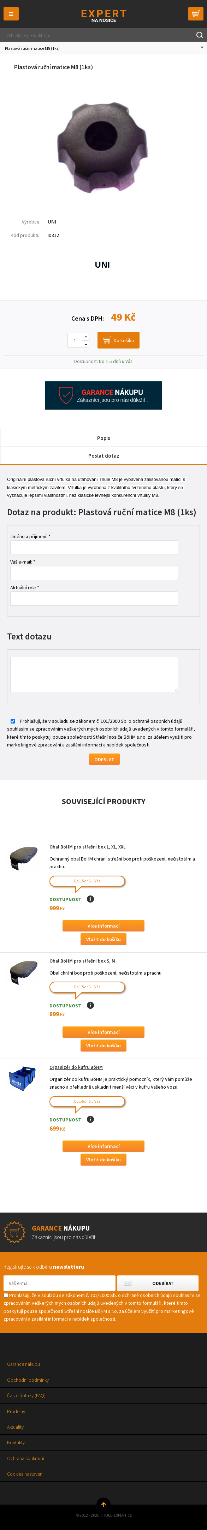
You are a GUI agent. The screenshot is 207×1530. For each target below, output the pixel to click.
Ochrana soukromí (25, 1458)
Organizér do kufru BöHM (76, 1067)
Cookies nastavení (25, 1474)
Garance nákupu (23, 1364)
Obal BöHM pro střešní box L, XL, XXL (87, 847)
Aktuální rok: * (24, 587)
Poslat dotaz (103, 455)
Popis (103, 438)
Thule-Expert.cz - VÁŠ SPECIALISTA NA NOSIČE (103, 16)
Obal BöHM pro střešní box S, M (82, 961)
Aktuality (15, 1427)
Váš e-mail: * (22, 562)
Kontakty (16, 1442)
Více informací (104, 926)
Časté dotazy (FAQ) (26, 1395)
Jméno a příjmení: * (30, 536)
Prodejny (16, 1411)
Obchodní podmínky (28, 1380)
